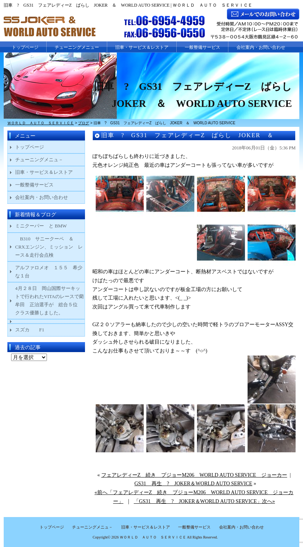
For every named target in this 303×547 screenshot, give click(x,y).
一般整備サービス (202, 47)
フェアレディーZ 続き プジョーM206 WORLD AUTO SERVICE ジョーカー (194, 475)
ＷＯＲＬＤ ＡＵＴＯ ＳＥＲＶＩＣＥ (153, 537)
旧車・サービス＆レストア (141, 47)
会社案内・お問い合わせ (260, 47)
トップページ (25, 47)
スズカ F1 (34, 329)
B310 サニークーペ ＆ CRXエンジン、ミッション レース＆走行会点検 (49, 247)
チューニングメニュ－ (39, 159)
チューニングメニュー (77, 47)
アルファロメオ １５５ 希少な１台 (48, 271)
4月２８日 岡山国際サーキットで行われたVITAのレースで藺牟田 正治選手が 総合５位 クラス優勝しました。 (49, 300)
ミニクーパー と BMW (41, 226)
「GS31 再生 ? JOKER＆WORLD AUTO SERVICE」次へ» (204, 501)
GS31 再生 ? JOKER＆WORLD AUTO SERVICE (193, 483)
